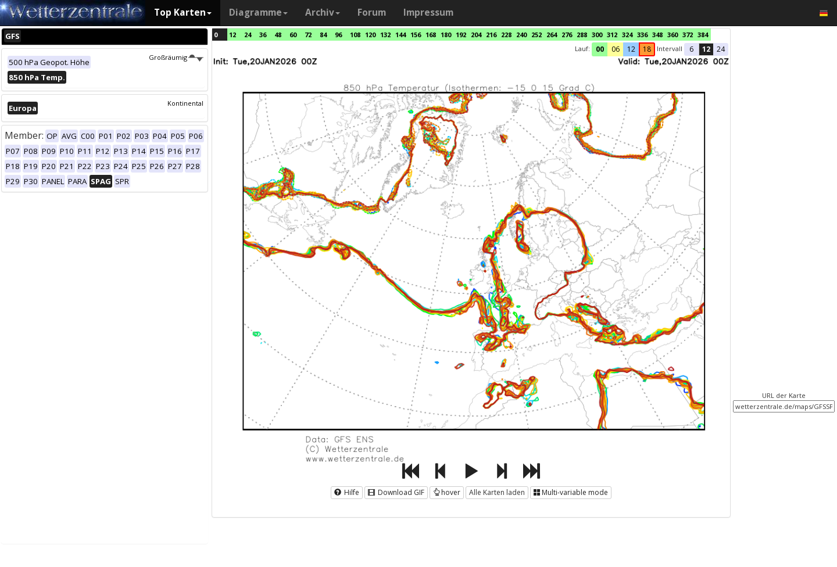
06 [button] (615, 49)
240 (521, 34)
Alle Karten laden (497, 492)
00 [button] (600, 49)
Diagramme (258, 12)
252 (536, 34)
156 (415, 34)
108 (355, 34)
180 (446, 34)
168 (430, 34)
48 (277, 34)
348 (657, 34)
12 (232, 34)
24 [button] (721, 49)
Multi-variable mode (571, 492)
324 (627, 34)
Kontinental (185, 103)
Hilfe (346, 492)
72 (308, 34)
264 (551, 34)
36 (262, 34)
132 (385, 34)
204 (476, 34)
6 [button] (691, 49)
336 (642, 34)
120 (370, 34)
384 (703, 34)
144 (400, 34)
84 (323, 34)
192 (461, 34)
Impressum (428, 12)
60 (292, 34)
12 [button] (631, 49)
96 (338, 34)
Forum (371, 12)
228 (506, 34)
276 (566, 34)
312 (612, 34)
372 (687, 34)
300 (597, 34)
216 (491, 34)
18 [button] (647, 49)
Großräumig (176, 57)
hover (446, 492)
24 (247, 34)
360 (672, 34)
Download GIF (396, 492)
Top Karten (183, 12)
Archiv (322, 12)
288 (582, 34)
